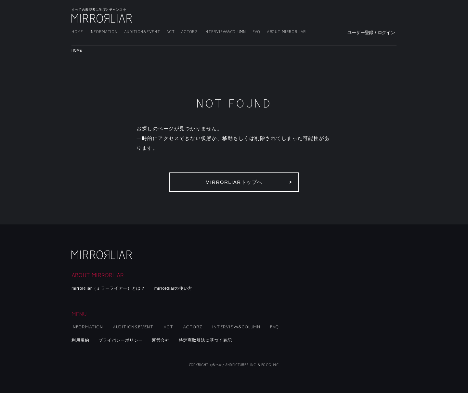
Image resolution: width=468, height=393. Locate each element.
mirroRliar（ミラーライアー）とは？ (108, 288)
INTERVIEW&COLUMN (225, 32)
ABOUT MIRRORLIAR (286, 32)
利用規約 (80, 340)
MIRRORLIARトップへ (233, 182)
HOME (77, 32)
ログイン (386, 32)
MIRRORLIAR (102, 18)
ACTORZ (189, 32)
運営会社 (161, 340)
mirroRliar (102, 254)
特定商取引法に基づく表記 (205, 340)
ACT (170, 32)
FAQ (256, 32)
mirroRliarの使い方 (173, 288)
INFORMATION (104, 32)
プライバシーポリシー (120, 340)
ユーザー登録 (360, 32)
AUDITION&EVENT (142, 32)
